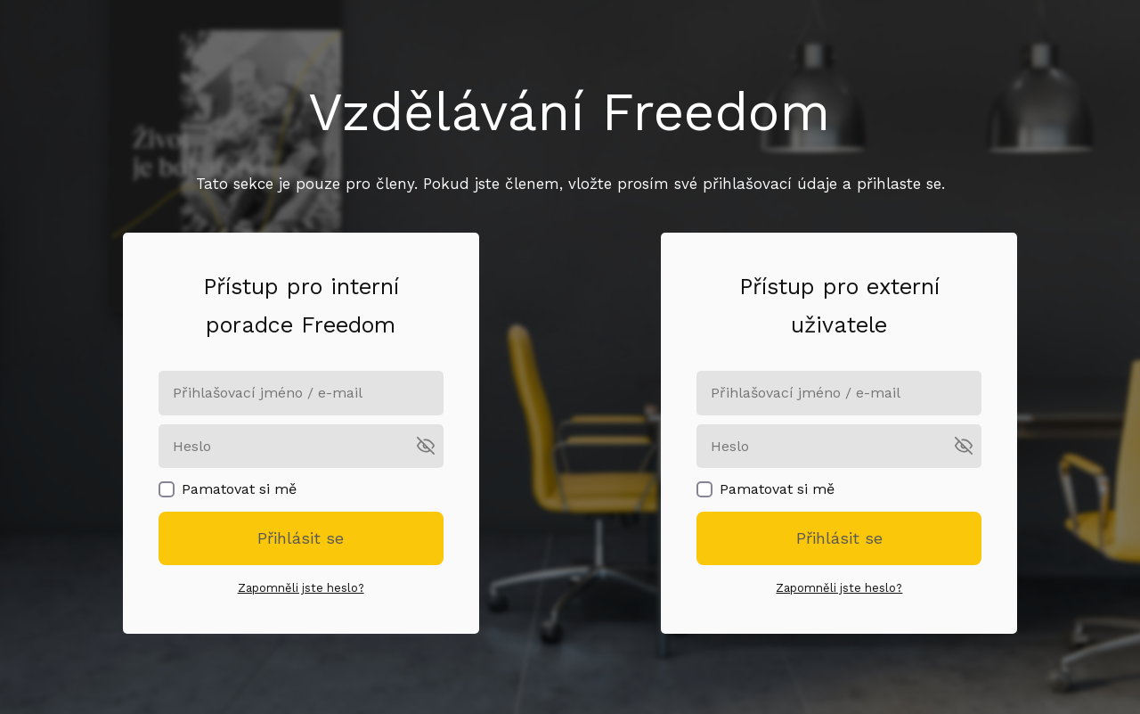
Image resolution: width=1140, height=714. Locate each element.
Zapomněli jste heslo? (301, 588)
